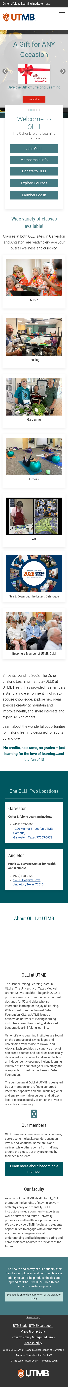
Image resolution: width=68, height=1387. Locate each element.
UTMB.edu (20, 1326)
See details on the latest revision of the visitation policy (34, 1296)
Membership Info (34, 160)
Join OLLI (34, 149)
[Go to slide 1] (29, 110)
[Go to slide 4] (36, 110)
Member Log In (34, 195)
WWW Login (31, 1360)
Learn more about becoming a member (34, 1169)
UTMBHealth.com (41, 1326)
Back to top (34, 1317)
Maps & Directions (33, 1331)
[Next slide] (63, 71)
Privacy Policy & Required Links (33, 1337)
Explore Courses (34, 183)
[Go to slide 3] (34, 110)
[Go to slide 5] (39, 110)
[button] (62, 12)
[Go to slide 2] (31, 110)
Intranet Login (50, 1360)
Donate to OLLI (34, 171)
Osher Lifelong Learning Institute (22, 3)
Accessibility (33, 1343)
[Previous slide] (5, 71)
